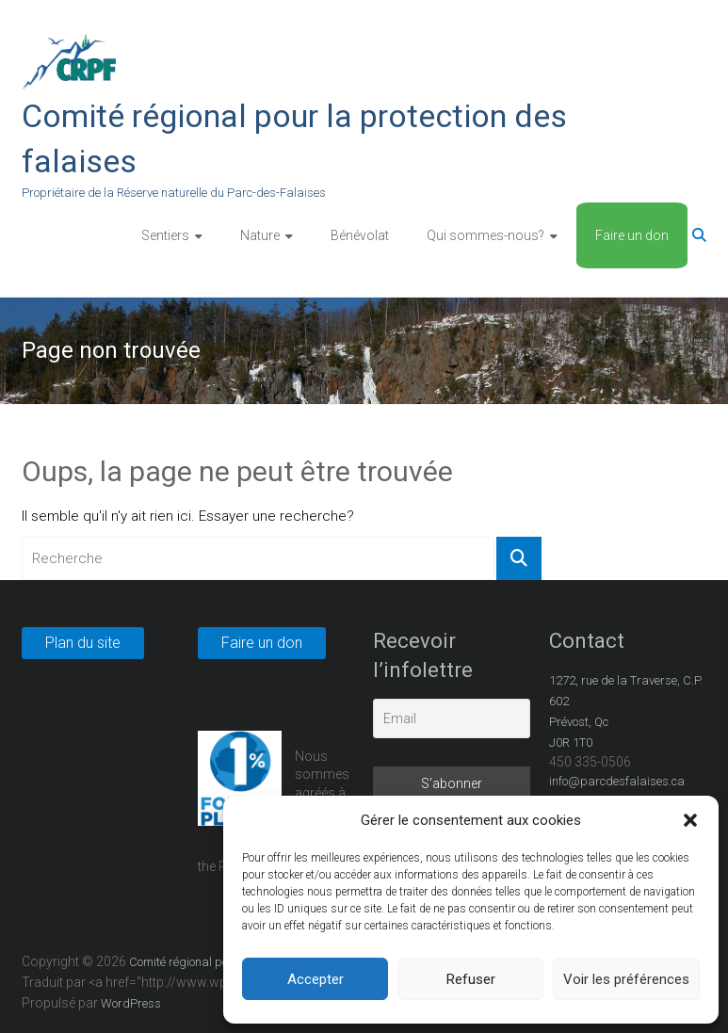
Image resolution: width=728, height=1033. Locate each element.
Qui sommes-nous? (485, 235)
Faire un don (632, 235)
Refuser (470, 979)
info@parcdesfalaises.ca (617, 781)
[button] (690, 820)
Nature (260, 235)
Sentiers (165, 235)
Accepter (315, 979)
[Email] (451, 718)
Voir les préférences (626, 979)
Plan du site (83, 643)
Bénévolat (360, 235)
